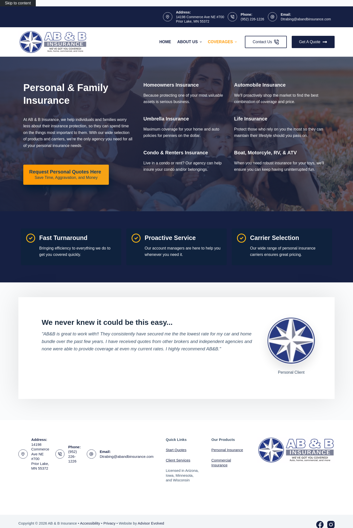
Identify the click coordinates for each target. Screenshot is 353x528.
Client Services (178, 460)
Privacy (109, 523)
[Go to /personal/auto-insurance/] (260, 85)
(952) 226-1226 (252, 19)
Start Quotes (176, 450)
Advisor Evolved (151, 523)
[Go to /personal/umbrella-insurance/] (166, 118)
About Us (190, 42)
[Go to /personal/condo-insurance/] (175, 152)
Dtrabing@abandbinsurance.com (306, 19)
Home (165, 42)
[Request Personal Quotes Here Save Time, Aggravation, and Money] (66, 175)
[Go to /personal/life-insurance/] (250, 118)
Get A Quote (313, 42)
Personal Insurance (227, 450)
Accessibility (90, 523)
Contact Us (266, 42)
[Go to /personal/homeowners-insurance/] (171, 85)
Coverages (223, 42)
